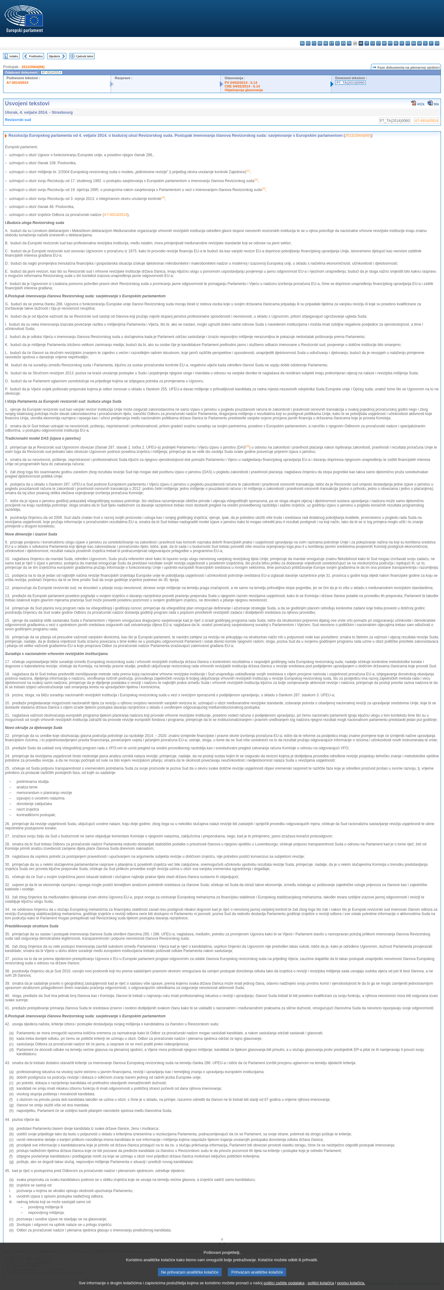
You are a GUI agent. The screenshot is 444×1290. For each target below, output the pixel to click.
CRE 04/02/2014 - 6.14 (242, 86)
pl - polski (402, 43)
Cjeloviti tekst (84, 56)
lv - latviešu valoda (372, 43)
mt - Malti (390, 43)
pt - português (407, 43)
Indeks (14, 56)
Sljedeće (54, 56)
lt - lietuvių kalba (378, 43)
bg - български (302, 43)
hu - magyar (384, 43)
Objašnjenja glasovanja (243, 90)
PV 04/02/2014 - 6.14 (240, 82)
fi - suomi (431, 43)
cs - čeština (314, 43)
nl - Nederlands (396, 43)
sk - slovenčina (419, 43)
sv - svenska (437, 43)
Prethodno (36, 56)
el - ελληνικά (337, 43)
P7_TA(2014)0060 (350, 82)
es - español (308, 43)
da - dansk (320, 43)
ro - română (413, 43)
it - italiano (366, 43)
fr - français (349, 43)
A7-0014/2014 (17, 82)
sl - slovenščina (425, 43)
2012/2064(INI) (33, 67)
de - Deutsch (325, 43)
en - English (343, 43)
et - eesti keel (331, 43)
